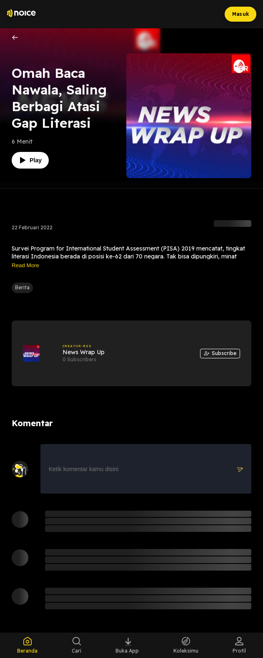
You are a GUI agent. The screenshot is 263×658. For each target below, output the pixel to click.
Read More (25, 265)
